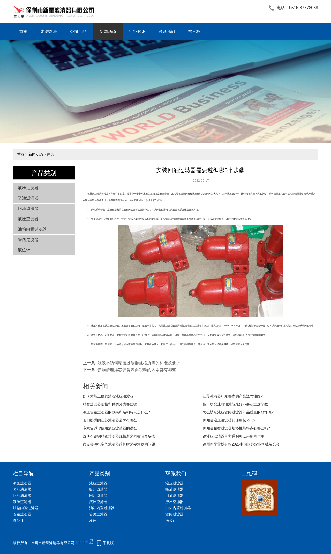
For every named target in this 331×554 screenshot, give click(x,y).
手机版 (108, 543)
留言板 (194, 31)
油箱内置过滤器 (32, 229)
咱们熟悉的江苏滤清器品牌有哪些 (110, 420)
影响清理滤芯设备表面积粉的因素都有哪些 (136, 370)
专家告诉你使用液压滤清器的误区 (110, 428)
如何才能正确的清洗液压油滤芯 (108, 396)
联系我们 (167, 31)
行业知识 (137, 31)
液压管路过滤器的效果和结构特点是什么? (116, 412)
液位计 (24, 250)
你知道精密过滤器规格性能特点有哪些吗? (236, 428)
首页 (23, 31)
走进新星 (49, 31)
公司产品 (78, 31)
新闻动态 (108, 31)
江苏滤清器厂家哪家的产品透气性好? (233, 396)
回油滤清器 (28, 208)
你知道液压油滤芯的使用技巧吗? (229, 420)
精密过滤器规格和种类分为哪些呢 (110, 404)
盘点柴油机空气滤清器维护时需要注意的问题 (119, 444)
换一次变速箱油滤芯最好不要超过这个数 (235, 404)
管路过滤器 (28, 239)
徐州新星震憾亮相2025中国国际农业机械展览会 (241, 444)
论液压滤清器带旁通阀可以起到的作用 (233, 436)
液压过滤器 (28, 188)
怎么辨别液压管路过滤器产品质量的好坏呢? (238, 412)
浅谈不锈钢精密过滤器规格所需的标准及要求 (138, 363)
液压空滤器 (28, 219)
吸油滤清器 (28, 198)
